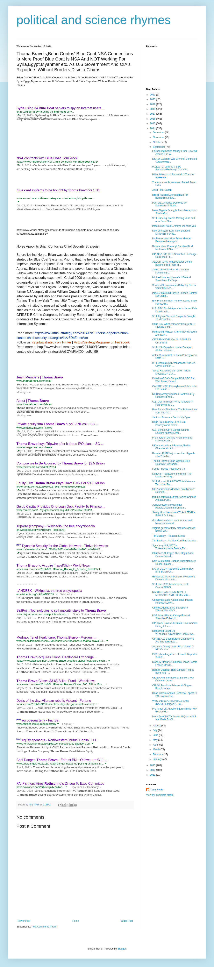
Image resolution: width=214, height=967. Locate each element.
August (157, 725)
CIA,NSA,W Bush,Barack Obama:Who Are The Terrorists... (173, 640)
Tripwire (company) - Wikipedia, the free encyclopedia (55, 526)
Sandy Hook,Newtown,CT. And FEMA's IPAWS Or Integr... (173, 514)
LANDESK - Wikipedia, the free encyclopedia (49, 590)
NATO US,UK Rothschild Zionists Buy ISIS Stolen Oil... (172, 570)
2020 (153, 99)
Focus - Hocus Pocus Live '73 (168, 468)
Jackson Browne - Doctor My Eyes (171, 417)
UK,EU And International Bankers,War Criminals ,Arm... (173, 679)
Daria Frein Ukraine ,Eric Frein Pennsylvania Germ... (169, 423)
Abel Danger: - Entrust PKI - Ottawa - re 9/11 (61, 760)
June (156, 735)
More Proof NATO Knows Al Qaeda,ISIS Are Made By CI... (174, 718)
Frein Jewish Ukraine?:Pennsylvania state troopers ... (172, 439)
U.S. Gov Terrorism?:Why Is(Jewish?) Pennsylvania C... (172, 403)
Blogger (121, 948)
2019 (153, 104)
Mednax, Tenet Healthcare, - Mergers (56, 637)
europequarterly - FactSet (40, 720)
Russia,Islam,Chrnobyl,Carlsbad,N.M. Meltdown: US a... (172, 248)
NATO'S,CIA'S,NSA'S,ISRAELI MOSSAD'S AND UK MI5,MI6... (171, 593)
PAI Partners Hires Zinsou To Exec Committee (60, 783)
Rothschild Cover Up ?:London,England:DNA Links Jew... (173, 632)
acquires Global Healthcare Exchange (56, 657)
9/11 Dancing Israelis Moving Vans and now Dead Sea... (173, 219)
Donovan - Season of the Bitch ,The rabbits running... (171, 475)
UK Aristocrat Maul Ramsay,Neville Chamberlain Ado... (171, 447)
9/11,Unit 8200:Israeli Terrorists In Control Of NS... (170, 586)
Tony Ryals (156, 789)
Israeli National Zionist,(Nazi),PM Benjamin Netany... (170, 196)
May (155, 740)
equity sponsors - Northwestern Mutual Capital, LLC (59, 740)
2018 (153, 109)
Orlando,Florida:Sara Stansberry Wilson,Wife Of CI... (170, 609)
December (159, 132)
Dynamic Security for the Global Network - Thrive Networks (65, 546)
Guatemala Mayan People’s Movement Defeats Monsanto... (173, 578)
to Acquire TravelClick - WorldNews (53, 565)
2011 (153, 774)
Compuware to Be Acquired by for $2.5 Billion (60, 463)
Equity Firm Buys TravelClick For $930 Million (60, 483)
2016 (153, 118)
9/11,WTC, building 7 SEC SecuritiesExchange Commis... (170, 168)
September (159, 146)
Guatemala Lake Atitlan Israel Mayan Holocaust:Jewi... (172, 601)
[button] (18, 114)
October (157, 142)
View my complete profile (159, 795)
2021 (153, 94)
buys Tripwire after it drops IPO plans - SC (60, 444)
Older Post (127, 920)
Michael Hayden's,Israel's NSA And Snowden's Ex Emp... (171, 279)
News (48, 427)
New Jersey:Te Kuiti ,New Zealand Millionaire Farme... (171, 232)
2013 (153, 765)
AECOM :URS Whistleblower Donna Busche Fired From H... (172, 263)
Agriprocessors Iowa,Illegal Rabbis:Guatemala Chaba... (169, 506)
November (159, 137)
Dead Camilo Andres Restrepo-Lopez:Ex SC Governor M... (174, 694)
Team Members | (39, 377)
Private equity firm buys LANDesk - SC (57, 424)
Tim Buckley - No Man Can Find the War (174, 540)
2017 (153, 113)
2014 (153, 128)
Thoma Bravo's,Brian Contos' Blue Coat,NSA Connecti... (171, 462)
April (155, 744)
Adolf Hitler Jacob (162, 190)
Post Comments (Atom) (44, 926)
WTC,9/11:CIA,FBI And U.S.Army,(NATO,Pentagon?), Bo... (171, 702)
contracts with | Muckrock (47, 158)
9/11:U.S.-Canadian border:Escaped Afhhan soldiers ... (172, 349)
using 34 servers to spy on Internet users (60, 108)
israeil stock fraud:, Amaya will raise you (174, 226)
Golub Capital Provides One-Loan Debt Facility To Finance (60, 506)
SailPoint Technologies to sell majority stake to (61, 610)
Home (75, 920)
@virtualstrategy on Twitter (51, 342)
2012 (153, 770)
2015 (153, 123)
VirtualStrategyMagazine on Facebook (102, 342)
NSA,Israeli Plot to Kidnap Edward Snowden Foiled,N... (171, 617)
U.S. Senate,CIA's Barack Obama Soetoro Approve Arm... (170, 431)
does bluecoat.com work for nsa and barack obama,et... (172, 522)
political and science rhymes (93, 20)
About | (32, 401)
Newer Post (23, 920)
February (158, 754)
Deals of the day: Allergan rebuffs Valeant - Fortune (53, 700)
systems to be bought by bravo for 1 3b (58, 190)
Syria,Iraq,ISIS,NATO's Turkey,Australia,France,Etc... (170, 547)
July (155, 730)
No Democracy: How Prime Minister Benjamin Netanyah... (171, 240)
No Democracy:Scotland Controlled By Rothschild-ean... (173, 395)
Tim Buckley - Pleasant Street (168, 535)
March (156, 749)
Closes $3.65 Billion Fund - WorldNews (55, 681)
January (157, 759)
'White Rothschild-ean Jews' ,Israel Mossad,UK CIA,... (171, 372)
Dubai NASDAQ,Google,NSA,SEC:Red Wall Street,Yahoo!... (173, 380)
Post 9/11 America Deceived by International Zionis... (169, 204)
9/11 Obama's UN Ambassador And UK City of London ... (173, 364)
